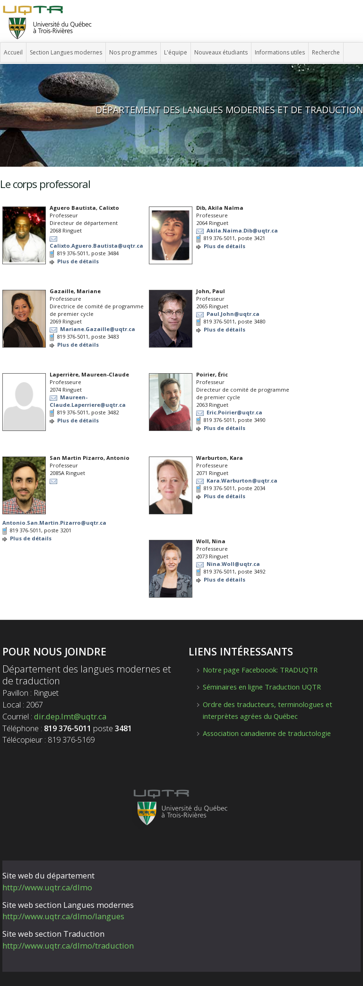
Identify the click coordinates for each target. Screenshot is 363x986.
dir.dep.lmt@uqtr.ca (70, 716)
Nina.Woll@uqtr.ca (233, 563)
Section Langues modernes (66, 52)
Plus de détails (78, 261)
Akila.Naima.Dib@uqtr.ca (242, 230)
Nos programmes (133, 52)
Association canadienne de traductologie (267, 733)
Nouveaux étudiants (221, 52)
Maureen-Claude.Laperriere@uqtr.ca (88, 401)
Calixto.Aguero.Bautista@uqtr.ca (96, 245)
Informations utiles (280, 52)
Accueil (13, 52)
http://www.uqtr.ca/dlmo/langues (63, 916)
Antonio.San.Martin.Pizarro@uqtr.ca (54, 522)
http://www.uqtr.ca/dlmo (47, 887)
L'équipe (175, 52)
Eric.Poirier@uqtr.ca (234, 412)
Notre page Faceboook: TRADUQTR (260, 669)
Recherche (326, 52)
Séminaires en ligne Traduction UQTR (262, 686)
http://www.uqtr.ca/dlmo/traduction (68, 945)
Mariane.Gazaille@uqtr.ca (97, 328)
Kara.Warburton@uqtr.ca (242, 480)
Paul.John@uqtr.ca (233, 313)
